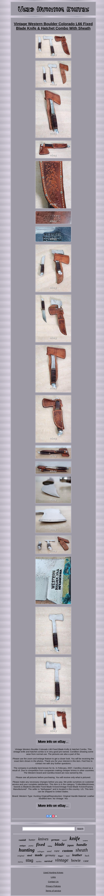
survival (48, 861)
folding (50, 846)
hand (67, 856)
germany (50, 855)
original (20, 856)
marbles (39, 862)
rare (57, 851)
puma (31, 845)
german (55, 839)
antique (23, 846)
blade (60, 844)
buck (87, 855)
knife (75, 838)
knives (43, 839)
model (64, 840)
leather (77, 855)
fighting (20, 862)
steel (29, 855)
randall (22, 840)
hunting (27, 850)
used (49, 851)
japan (70, 845)
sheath (82, 850)
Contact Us (53, 881)
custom (67, 851)
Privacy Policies (53, 886)
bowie (76, 860)
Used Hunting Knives (53, 872)
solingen (40, 851)
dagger (60, 856)
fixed (40, 844)
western (85, 840)
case (86, 861)
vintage (61, 860)
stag (29, 860)
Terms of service (53, 890)
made (39, 855)
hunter (32, 839)
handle (82, 845)
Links (53, 877)
